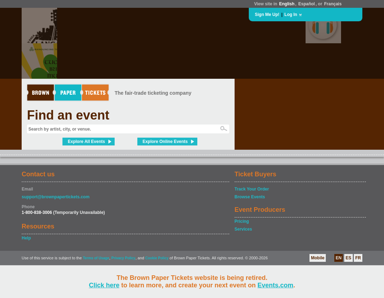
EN (339, 257)
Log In (290, 14)
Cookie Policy (157, 258)
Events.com (276, 285)
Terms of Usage (96, 258)
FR (358, 257)
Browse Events (250, 196)
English (286, 3)
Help (26, 238)
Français (332, 3)
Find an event (68, 115)
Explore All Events (86, 141)
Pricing (242, 221)
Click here (104, 285)
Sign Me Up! (267, 14)
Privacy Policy (123, 258)
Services (243, 229)
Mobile (317, 257)
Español (306, 3)
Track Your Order (252, 189)
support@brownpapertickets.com (55, 196)
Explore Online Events (165, 141)
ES (348, 257)
